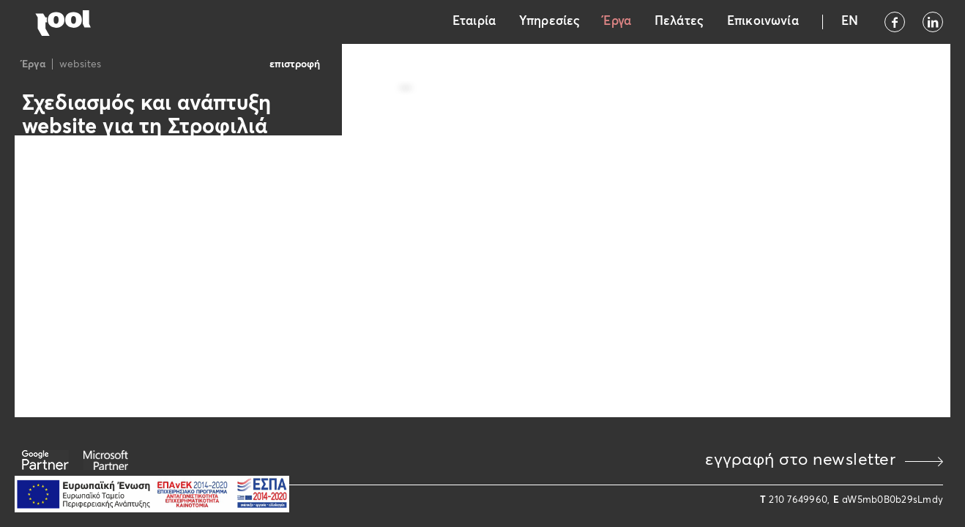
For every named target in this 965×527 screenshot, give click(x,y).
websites (80, 64)
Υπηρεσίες (549, 21)
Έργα (617, 21)
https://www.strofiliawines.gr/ (104, 195)
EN (849, 21)
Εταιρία (474, 21)
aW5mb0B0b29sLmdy (892, 500)
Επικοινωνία (763, 21)
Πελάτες (679, 21)
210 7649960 (798, 500)
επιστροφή (294, 64)
